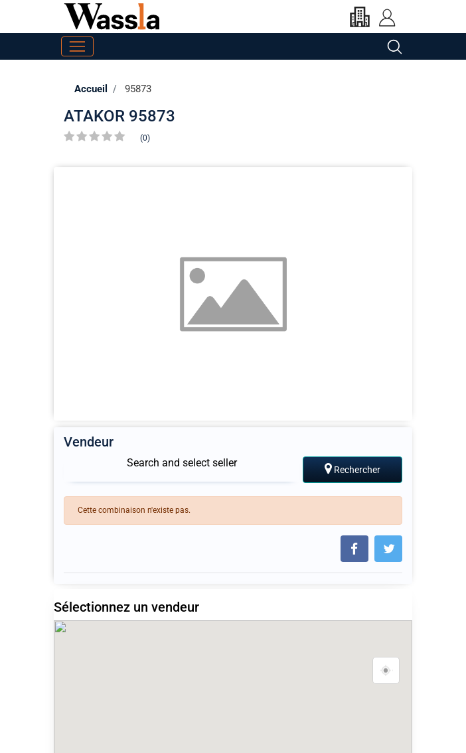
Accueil (91, 89)
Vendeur (89, 442)
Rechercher (352, 468)
